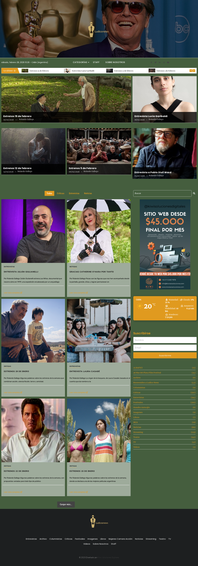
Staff (96, 62)
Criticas (7, 366)
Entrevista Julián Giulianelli (21, 272)
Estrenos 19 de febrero (39, 70)
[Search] (162, 193)
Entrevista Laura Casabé (86, 368)
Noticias (73, 267)
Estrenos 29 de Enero (16, 371)
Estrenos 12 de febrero (123, 70)
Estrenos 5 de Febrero (166, 70)
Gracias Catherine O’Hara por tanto (92, 272)
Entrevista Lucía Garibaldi (83, 70)
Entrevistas (9, 267)
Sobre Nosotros (115, 62)
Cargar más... (66, 504)
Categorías (81, 62)
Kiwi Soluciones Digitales (108, 557)
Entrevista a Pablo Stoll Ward (153, 172)
